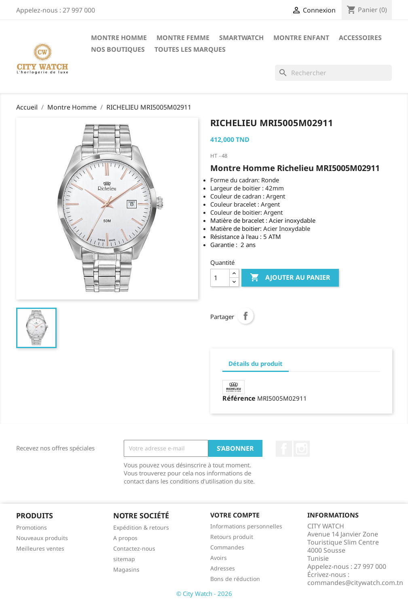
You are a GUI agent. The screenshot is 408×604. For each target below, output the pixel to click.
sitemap (124, 559)
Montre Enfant (301, 37)
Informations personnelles (246, 526)
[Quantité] (220, 278)
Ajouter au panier (290, 277)
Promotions (31, 527)
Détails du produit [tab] (255, 363)
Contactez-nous (134, 548)
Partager (245, 316)
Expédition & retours (141, 527)
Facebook (284, 449)
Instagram (302, 449)
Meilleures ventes (40, 548)
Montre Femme (182, 37)
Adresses (222, 568)
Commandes (227, 547)
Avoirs (218, 558)
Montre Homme (119, 37)
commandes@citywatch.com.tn (355, 582)
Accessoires (360, 37)
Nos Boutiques (118, 49)
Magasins (126, 569)
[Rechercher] (333, 73)
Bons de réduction (235, 579)
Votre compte (235, 515)
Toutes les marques (190, 49)
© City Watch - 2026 (204, 593)
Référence (239, 398)
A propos (125, 538)
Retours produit (231, 537)
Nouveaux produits (42, 538)
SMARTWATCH (241, 37)
